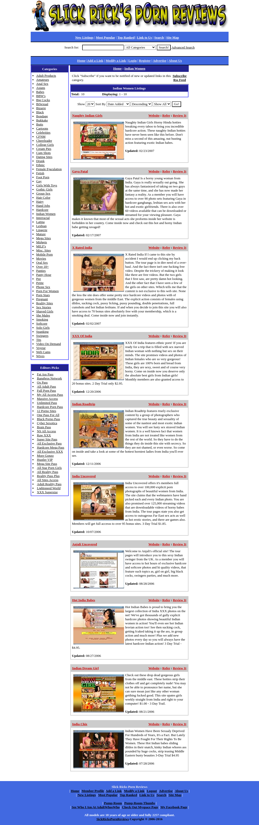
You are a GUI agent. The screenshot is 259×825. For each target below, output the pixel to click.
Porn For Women (47, 291)
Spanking (42, 332)
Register (145, 60)
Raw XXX (44, 435)
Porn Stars (43, 295)
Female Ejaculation (49, 169)
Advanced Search (183, 47)
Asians (40, 88)
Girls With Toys (46, 185)
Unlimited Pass (47, 403)
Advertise (159, 60)
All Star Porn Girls (49, 468)
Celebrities (43, 132)
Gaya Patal (80, 171)
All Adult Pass (46, 386)
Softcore (41, 323)
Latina (40, 222)
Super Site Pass (47, 439)
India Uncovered (84, 476)
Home (81, 60)
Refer (166, 115)
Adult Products (46, 75)
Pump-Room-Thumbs (139, 803)
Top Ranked (126, 37)
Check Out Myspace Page (140, 807)
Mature (41, 234)
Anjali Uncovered (84, 544)
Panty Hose (43, 275)
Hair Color (43, 197)
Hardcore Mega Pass (50, 447)
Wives (40, 356)
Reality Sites (44, 303)
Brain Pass (44, 427)
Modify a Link (116, 60)
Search (159, 37)
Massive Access (47, 399)
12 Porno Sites (46, 411)
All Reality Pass (47, 472)
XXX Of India (82, 336)
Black (40, 112)
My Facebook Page (174, 807)
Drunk (40, 161)
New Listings (84, 37)
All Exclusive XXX (50, 451)
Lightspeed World (49, 488)
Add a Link (95, 60)
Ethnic (40, 165)
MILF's (41, 246)
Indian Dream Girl (85, 668)
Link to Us (144, 37)
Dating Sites (44, 157)
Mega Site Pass (47, 464)
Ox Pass (42, 382)
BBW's (41, 96)
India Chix (80, 724)
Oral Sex (42, 262)
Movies (41, 258)
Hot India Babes (83, 600)
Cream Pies (43, 149)
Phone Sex (43, 287)
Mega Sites (43, 238)
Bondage (42, 116)
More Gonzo (45, 455)
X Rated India (82, 247)
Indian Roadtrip (83, 404)
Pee (38, 279)
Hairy (40, 201)
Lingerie (41, 230)
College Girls (45, 145)
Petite (40, 283)
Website (154, 115)
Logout (152, 791)
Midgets (41, 242)
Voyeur (41, 348)
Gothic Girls (44, 189)
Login (132, 60)
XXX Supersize (47, 492)
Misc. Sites (43, 250)
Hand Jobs (43, 206)
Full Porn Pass (46, 390)
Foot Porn (42, 177)
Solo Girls (43, 327)
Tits (38, 340)
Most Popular (105, 37)
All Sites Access (48, 480)
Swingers (42, 336)
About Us (175, 60)
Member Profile (93, 791)
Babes (40, 92)
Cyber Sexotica (47, 423)
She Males (43, 315)
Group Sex (43, 193)
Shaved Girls (45, 311)
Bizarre (41, 108)
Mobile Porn (44, 254)
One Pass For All (48, 415)
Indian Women (46, 214)
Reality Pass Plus (48, 476)
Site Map (172, 37)
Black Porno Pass (48, 419)
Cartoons (42, 128)
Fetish (40, 173)
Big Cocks (43, 100)
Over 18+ (42, 266)
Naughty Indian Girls (87, 115)
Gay (39, 181)
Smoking (42, 319)
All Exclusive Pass (49, 443)
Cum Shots (43, 153)
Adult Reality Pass (49, 484)
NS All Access (46, 431)
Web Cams (43, 352)
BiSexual (42, 104)
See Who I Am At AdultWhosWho (96, 807)
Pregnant (42, 299)
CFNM (41, 136)
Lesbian (41, 226)
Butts (39, 124)
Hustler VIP (45, 460)
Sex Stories (43, 307)
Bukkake (42, 120)
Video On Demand (48, 344)
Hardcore (42, 210)
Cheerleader (44, 140)
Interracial (43, 218)
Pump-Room (113, 803)
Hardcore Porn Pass (50, 407)
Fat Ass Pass (45, 374)
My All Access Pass (50, 394)
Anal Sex (42, 84)
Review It (179, 115)
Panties (41, 271)
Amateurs (42, 80)
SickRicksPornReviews (112, 819)
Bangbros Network (49, 378)
